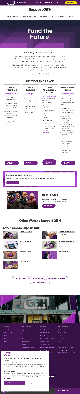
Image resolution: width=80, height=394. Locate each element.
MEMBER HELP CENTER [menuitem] (65, 16)
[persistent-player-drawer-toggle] (67, 391)
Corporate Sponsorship (28, 338)
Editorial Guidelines (45, 332)
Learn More (48, 206)
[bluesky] (65, 347)
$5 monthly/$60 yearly (12, 93)
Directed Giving (26, 341)
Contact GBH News (63, 332)
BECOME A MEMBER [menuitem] (13, 16)
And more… (46, 132)
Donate (71, 2)
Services (6, 335)
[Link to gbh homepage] (11, 2)
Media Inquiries (62, 335)
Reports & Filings (44, 341)
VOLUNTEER (24, 261)
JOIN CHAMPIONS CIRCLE (48, 162)
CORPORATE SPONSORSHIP (67, 232)
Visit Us (60, 341)
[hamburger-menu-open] (4, 2)
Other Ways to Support (28, 347)
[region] (25, 371)
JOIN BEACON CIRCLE (67, 163)
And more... (65, 155)
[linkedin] (72, 347)
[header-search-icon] (37, 2)
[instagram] (59, 347)
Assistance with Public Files (47, 347)
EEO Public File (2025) (46, 344)
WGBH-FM (50, 355)
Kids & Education (8, 332)
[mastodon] (67, 352)
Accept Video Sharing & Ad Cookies (14, 383)
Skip (31, 383)
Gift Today (12, 182)
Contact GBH (61, 330)
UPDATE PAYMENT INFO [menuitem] (47, 16)
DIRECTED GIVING (25, 252)
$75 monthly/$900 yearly (49, 96)
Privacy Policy (44, 335)
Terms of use (43, 330)
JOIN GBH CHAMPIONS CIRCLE (56, 278)
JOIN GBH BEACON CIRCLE (40, 282)
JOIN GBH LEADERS (28, 163)
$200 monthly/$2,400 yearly (68, 94)
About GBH (7, 330)
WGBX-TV (50, 352)
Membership (25, 335)
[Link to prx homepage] (52, 376)
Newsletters (61, 338)
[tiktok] (61, 347)
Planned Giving (26, 344)
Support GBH (25, 330)
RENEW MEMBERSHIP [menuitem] (29, 16)
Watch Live (48, 2)
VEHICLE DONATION (26, 232)
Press (5, 341)
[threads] (67, 347)
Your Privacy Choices (10, 388)
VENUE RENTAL (63, 252)
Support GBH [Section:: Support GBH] (62, 234)
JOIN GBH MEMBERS (10, 163)
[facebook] (70, 347)
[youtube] (63, 347)
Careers (6, 338)
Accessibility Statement (46, 338)
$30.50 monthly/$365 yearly (31, 94)
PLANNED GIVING (25, 242)
